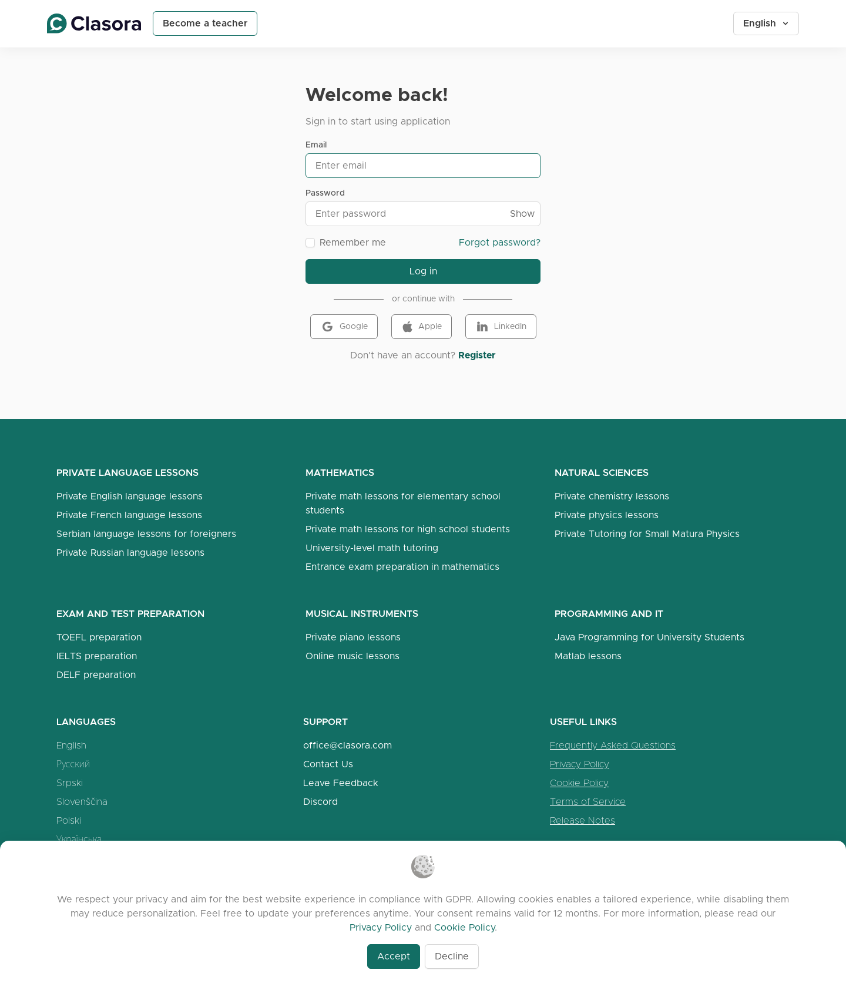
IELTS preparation (96, 656)
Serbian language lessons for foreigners (146, 534)
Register (477, 355)
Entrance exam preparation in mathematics (402, 567)
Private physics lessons (607, 515)
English (766, 23)
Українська (79, 839)
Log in (423, 271)
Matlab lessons (588, 656)
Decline (452, 956)
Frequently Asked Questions (613, 745)
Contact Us (328, 764)
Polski (68, 820)
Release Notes (582, 820)
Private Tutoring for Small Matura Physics (647, 534)
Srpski (69, 783)
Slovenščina (82, 802)
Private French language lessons (129, 515)
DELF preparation (96, 675)
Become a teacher (205, 23)
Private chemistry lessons (612, 496)
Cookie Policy (579, 783)
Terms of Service (588, 802)
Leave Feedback (340, 783)
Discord (320, 802)
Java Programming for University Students (649, 637)
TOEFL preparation (99, 637)
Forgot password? (499, 242)
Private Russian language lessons (130, 553)
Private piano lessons (353, 637)
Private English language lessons (129, 496)
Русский (73, 764)
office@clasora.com (347, 745)
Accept (393, 956)
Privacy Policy (579, 764)
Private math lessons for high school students (408, 529)
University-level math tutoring (372, 548)
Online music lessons (353, 656)
